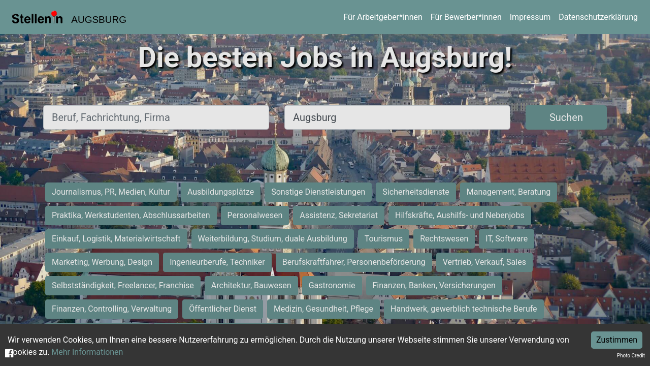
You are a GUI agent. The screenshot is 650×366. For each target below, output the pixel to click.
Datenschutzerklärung (598, 17)
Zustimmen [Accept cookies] (616, 340)
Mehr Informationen (87, 352)
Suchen (566, 117)
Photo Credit (631, 355)
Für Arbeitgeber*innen (382, 17)
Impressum (530, 17)
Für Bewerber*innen (466, 17)
